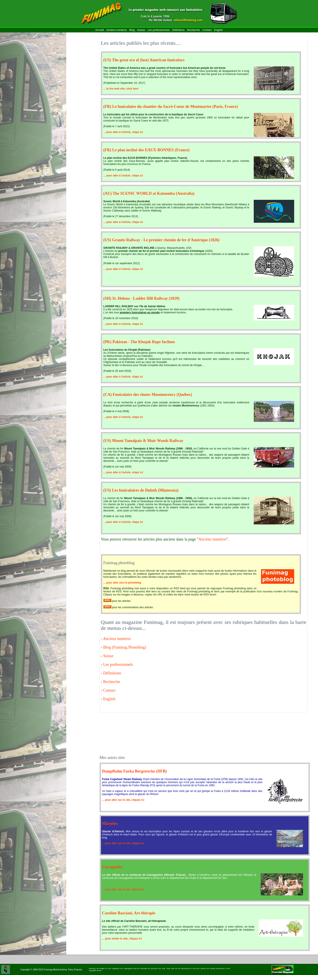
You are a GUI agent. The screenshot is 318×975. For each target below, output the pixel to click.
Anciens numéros (116, 30)
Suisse (141, 30)
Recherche (193, 30)
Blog (132, 30)
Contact (206, 30)
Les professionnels (159, 30)
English (218, 30)
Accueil (99, 30)
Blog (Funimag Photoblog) (124, 647)
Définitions (178, 30)
